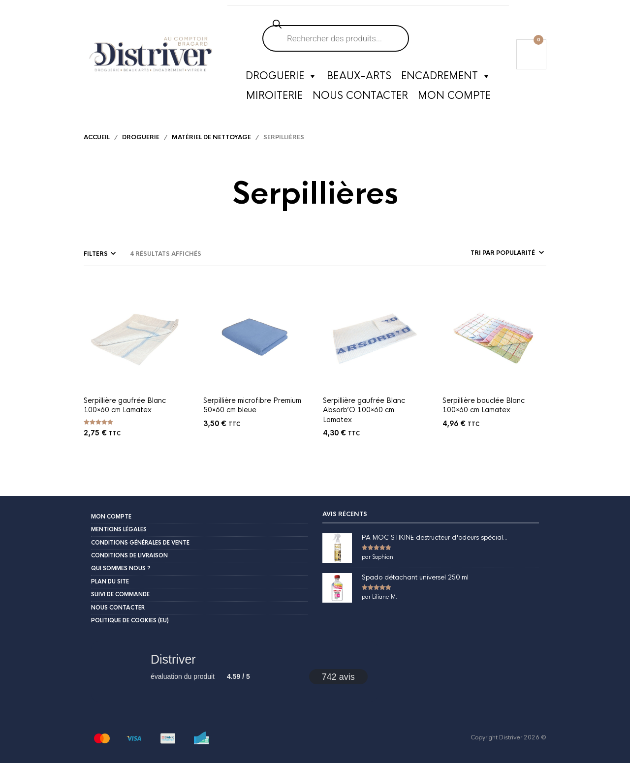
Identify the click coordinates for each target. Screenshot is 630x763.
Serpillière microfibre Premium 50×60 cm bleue (252, 405)
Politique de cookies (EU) (130, 620)
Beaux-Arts (359, 76)
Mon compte (454, 96)
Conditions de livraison (129, 555)
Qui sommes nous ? (121, 568)
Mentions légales (119, 529)
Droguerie (281, 76)
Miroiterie (274, 96)
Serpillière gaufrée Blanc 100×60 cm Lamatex (125, 405)
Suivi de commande (120, 594)
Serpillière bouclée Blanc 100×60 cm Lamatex (483, 405)
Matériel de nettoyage (211, 137)
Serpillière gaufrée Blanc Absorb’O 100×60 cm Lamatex (364, 410)
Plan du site (110, 581)
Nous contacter (360, 96)
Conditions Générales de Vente (140, 542)
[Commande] (479, 253)
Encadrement (446, 76)
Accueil (97, 137)
